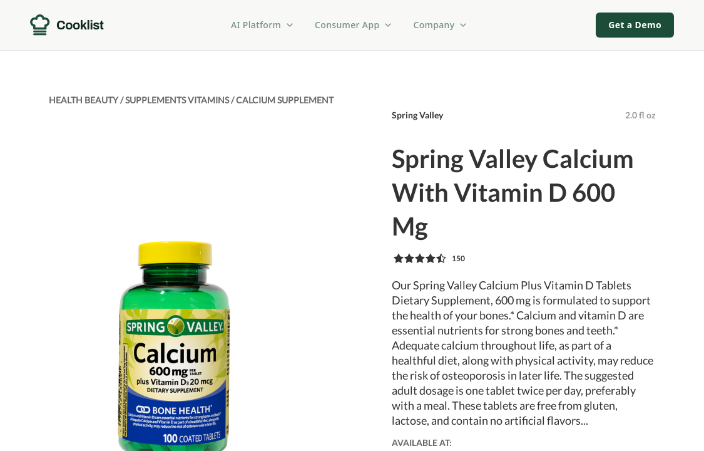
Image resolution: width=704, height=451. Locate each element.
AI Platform (263, 25)
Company (440, 25)
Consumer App (354, 25)
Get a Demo (634, 25)
